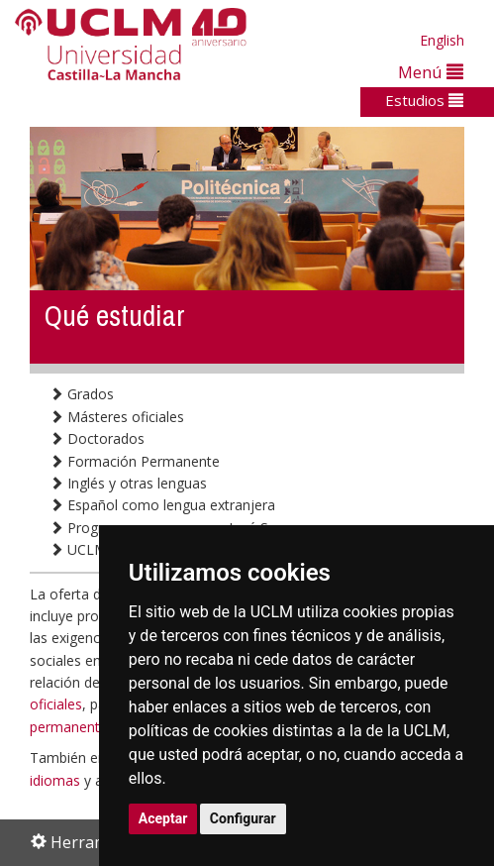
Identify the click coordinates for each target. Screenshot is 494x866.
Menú (430, 71)
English (442, 40)
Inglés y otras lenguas (128, 483)
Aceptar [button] (163, 818)
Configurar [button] (243, 818)
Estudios (424, 100)
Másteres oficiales (116, 416)
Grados (81, 393)
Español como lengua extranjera (162, 504)
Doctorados (97, 438)
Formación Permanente (134, 461)
